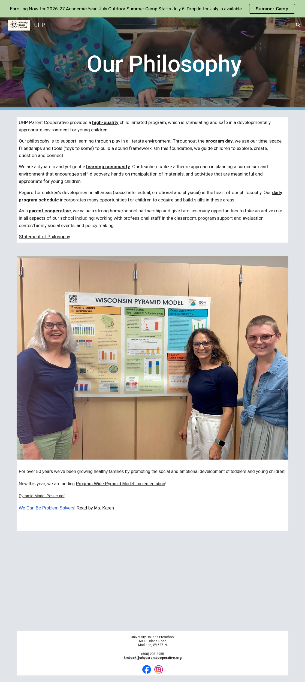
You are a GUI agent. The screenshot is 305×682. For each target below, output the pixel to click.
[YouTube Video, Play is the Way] (152, 581)
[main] (164, 63)
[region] (152, 8)
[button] (298, 25)
